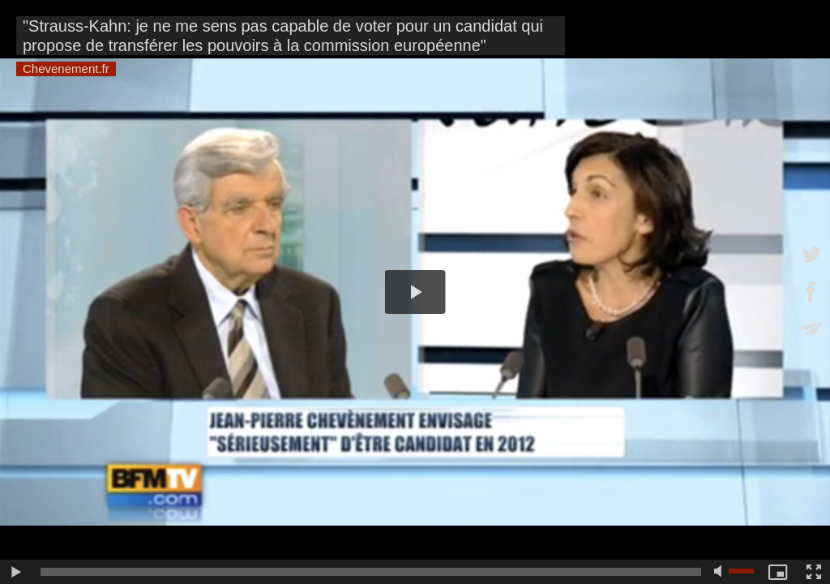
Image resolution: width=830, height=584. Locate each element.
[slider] (371, 572)
